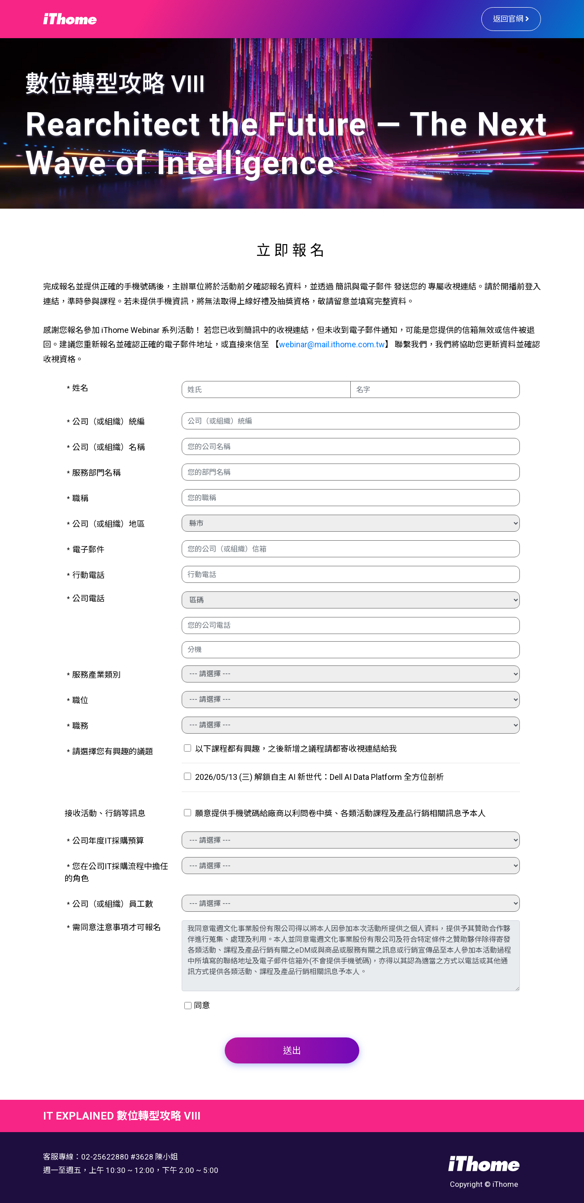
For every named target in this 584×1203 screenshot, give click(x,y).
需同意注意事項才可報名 (114, 927)
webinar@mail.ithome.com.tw (332, 344)
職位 (77, 700)
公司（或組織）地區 (106, 524)
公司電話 (86, 598)
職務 (77, 726)
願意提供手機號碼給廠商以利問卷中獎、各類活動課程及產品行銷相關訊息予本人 (335, 813)
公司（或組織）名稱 (106, 447)
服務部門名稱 (94, 472)
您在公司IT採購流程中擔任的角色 (116, 872)
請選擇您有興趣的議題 (110, 751)
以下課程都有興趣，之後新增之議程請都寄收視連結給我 (290, 748)
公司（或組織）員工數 (110, 904)
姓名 (77, 388)
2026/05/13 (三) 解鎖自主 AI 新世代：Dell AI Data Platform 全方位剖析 (314, 777)
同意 (202, 1005)
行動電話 (86, 575)
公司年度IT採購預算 (105, 840)
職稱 (77, 498)
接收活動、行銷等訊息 (105, 813)
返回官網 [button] (511, 18)
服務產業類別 (94, 674)
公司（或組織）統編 (106, 421)
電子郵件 (86, 549)
